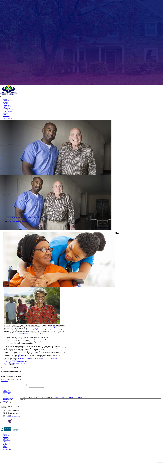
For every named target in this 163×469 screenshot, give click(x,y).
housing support (52, 326)
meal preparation (23, 333)
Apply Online (7, 106)
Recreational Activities (23, 358)
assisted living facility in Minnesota (32, 330)
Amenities (6, 103)
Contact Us (6, 116)
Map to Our (6, 394)
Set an (8, 397)
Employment (6, 108)
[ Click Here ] (4, 373)
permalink (14, 360)
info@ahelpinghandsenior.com (11, 416)
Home (5, 99)
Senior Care (47, 358)
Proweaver (79, 398)
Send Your (7, 391)
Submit (22, 400)
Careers (5, 113)
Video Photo (6, 105)
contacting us (20, 355)
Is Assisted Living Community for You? (15, 363)
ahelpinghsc (25, 221)
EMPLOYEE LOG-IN (6, 118)
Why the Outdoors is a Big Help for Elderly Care (18, 361)
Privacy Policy (67, 396)
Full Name (23, 385)
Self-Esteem (39, 358)
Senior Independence (56, 358)
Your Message (23, 390)
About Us (6, 100)
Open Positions (11, 110)
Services (5, 102)
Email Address (24, 386)
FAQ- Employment (12, 111)
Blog (4, 114)
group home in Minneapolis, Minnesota (37, 351)
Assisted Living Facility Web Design (65, 398)
